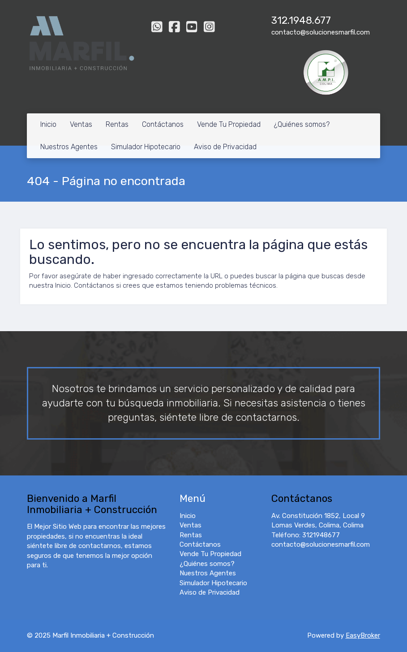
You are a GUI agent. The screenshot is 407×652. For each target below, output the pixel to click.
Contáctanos (163, 124)
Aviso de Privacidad (225, 146)
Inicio (48, 124)
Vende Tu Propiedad (229, 124)
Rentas (117, 124)
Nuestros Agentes (69, 146)
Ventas (81, 124)
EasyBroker (363, 635)
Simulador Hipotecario (145, 146)
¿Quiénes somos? (302, 124)
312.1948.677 (301, 20)
